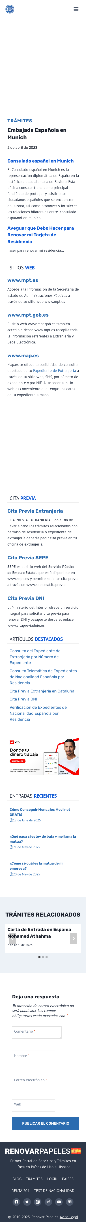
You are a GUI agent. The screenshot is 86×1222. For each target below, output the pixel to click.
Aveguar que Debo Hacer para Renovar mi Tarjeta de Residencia (40, 234)
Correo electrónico (30, 1080)
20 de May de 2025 (25, 874)
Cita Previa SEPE (27, 558)
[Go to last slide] (12, 938)
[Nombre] (33, 1057)
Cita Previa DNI (25, 598)
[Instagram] (37, 1202)
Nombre (22, 1055)
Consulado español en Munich (40, 161)
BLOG (17, 1178)
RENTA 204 (20, 1190)
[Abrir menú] (76, 9)
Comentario (24, 1031)
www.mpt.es (22, 280)
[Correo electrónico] (69, 1202)
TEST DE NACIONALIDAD (54, 1190)
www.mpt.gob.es (28, 315)
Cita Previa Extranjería (35, 511)
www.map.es (23, 356)
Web (17, 1104)
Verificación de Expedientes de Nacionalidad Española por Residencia (38, 713)
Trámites (19, 120)
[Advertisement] (43, 63)
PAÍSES (67, 1178)
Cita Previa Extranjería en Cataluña (42, 691)
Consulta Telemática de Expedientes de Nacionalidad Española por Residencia (43, 676)
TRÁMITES (34, 1178)
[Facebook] (16, 1202)
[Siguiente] (73, 938)
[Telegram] (48, 1202)
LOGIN (52, 1178)
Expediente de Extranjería (54, 370)
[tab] (39, 957)
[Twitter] (27, 1202)
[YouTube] (59, 1202)
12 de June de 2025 (25, 820)
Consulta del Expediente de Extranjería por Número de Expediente (35, 656)
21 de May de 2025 (25, 847)
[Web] (33, 1105)
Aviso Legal (69, 1216)
